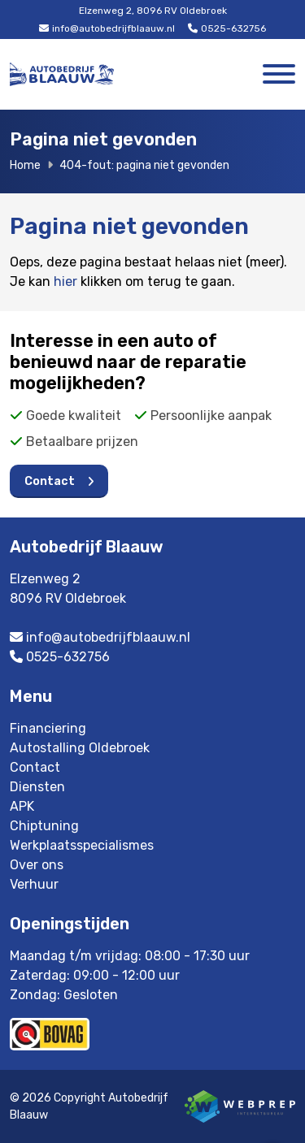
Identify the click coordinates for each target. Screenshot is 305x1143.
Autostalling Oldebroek (80, 748)
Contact (49, 481)
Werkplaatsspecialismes (82, 845)
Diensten (37, 786)
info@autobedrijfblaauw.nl (107, 28)
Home (25, 165)
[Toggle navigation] (279, 74)
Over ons (36, 864)
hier (65, 281)
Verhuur (34, 884)
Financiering (48, 728)
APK (22, 806)
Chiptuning (44, 825)
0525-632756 (227, 28)
